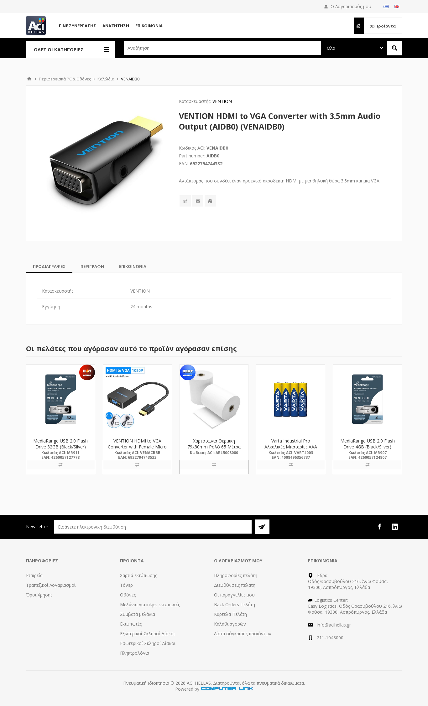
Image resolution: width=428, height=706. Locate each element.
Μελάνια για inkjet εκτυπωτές (150, 604)
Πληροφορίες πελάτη (235, 575)
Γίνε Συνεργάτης (77, 25)
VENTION (222, 101)
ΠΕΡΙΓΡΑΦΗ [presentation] (92, 266)
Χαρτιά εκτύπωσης (138, 575)
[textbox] (222, 48)
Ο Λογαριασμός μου (351, 6)
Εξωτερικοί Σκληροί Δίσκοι (147, 634)
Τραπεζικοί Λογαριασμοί (51, 585)
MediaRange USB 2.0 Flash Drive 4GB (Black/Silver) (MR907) (367, 447)
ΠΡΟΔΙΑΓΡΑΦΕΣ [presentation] (49, 266)
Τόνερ (126, 585)
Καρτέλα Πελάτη (230, 614)
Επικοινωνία (149, 25)
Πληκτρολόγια (134, 653)
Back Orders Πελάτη (234, 604)
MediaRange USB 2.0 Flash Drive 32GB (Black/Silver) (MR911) (60, 447)
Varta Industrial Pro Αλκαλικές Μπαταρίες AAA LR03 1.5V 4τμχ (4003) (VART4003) (290, 450)
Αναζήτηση (115, 25)
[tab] (49, 266)
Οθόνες (128, 595)
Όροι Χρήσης (39, 595)
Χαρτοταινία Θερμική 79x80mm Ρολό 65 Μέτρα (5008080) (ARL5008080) (214, 447)
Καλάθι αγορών (230, 624)
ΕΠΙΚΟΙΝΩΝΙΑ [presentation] (132, 266)
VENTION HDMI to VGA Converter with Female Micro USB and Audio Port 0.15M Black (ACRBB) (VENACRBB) (137, 450)
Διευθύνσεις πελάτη (234, 585)
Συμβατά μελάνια (137, 614)
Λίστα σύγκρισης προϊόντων (242, 634)
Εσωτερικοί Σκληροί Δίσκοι (147, 643)
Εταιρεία (34, 575)
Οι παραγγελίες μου (234, 595)
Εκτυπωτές (131, 624)
